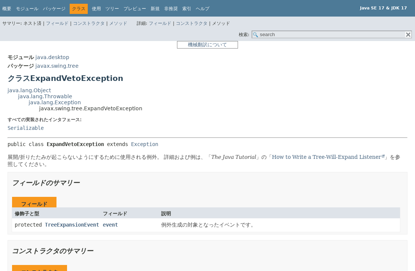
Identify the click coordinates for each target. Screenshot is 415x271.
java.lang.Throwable (45, 96)
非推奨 (171, 8)
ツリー (112, 8)
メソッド (118, 23)
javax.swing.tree (57, 66)
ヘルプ (202, 8)
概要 (6, 8)
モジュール (27, 8)
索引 (186, 8)
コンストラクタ (89, 23)
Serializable (26, 128)
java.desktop (52, 57)
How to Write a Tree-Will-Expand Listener (326, 157)
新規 (155, 8)
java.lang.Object (29, 90)
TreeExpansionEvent (72, 225)
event (110, 225)
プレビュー (135, 8)
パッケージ (54, 8)
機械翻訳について (207, 44)
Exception (144, 144)
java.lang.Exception (55, 102)
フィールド (57, 23)
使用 (96, 8)
